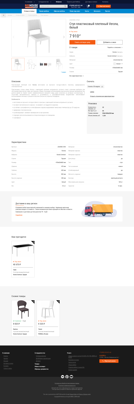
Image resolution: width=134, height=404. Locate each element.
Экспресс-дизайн (72, 370)
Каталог (10, 15)
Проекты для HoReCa (73, 2)
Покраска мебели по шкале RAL (76, 367)
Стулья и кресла (32, 15)
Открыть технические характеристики (102, 96)
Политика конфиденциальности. (67, 385)
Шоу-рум (6, 361)
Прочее (107, 11)
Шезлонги (97, 11)
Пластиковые (44, 15)
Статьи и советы (8, 368)
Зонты (87, 11)
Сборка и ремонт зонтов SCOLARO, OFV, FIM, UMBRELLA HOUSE (82, 356)
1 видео (63, 72)
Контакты (105, 2)
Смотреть (120, 52)
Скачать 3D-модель (94, 86)
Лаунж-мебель (44, 11)
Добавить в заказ (109, 42)
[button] (64, 37)
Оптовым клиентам (41, 356)
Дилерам (38, 361)
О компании (28, 2)
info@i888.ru (102, 355)
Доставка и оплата (91, 2)
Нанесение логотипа (73, 360)
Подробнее (19, 215)
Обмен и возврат (40, 366)
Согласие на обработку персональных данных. (67, 383)
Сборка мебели (72, 365)
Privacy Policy (73, 394)
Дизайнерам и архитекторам (43, 358)
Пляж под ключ (75, 11)
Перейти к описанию (114, 47)
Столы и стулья (29, 11)
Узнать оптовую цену (82, 42)
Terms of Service (83, 394)
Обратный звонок (104, 6)
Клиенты (6, 356)
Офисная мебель (59, 11)
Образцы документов (41, 369)
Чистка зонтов (72, 362)
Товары (37, 364)
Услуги (69, 353)
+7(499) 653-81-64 (75, 6)
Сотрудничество (44, 2)
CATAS (92, 92)
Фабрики (59, 2)
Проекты (6, 358)
